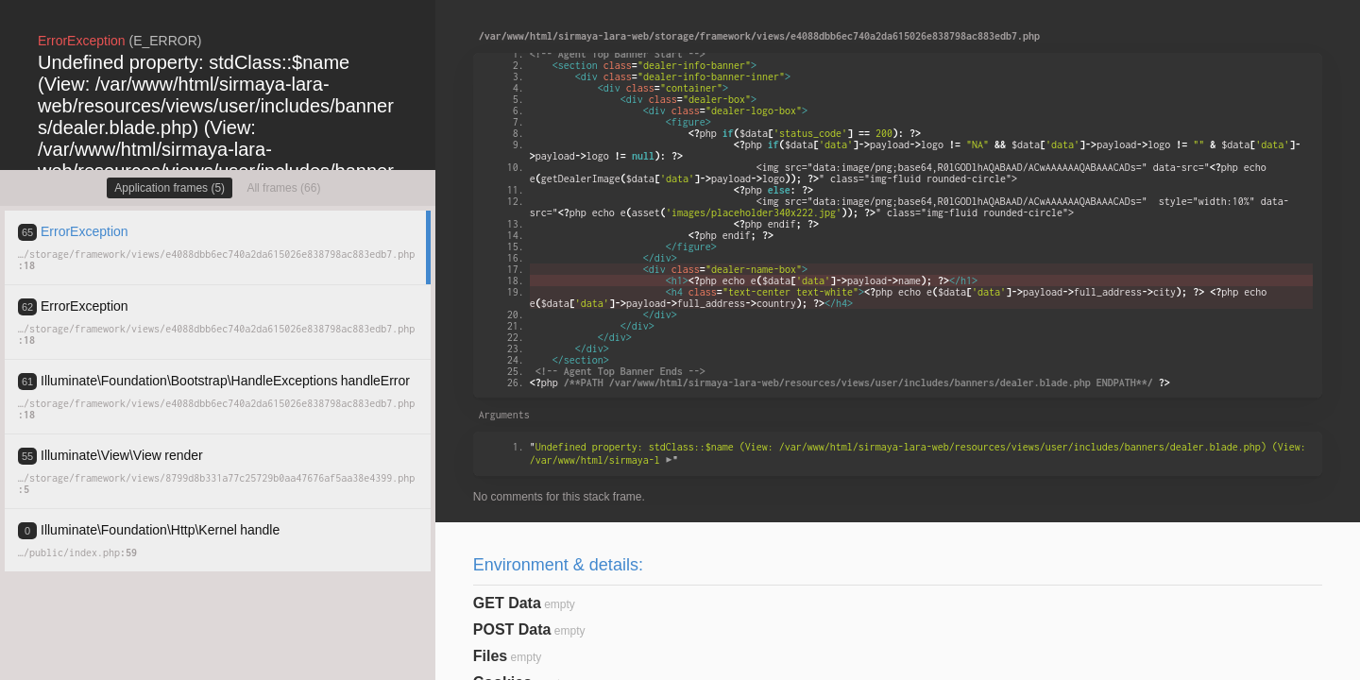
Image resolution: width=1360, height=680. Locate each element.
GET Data (507, 603)
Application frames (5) (169, 188)
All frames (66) (283, 188)
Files (490, 656)
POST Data (512, 629)
